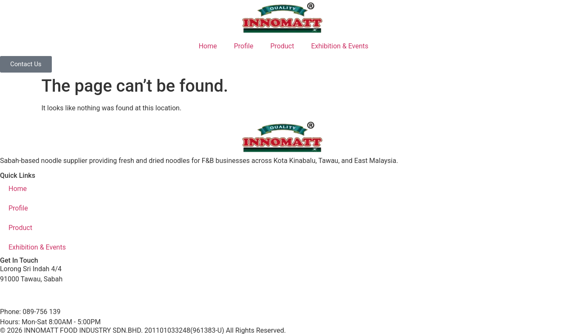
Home (208, 46)
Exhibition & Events (339, 46)
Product (282, 46)
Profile (244, 46)
